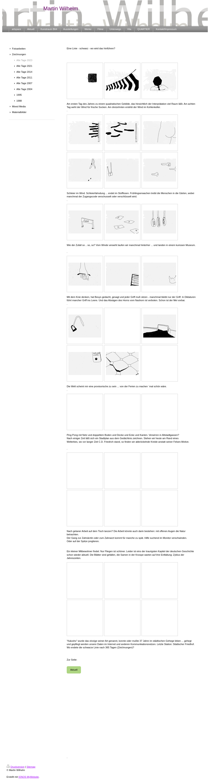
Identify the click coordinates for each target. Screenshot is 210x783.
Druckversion (15, 766)
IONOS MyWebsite (28, 777)
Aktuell (73, 669)
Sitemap (30, 766)
